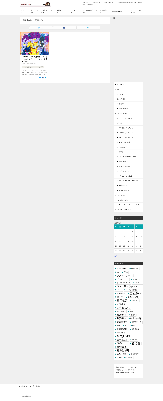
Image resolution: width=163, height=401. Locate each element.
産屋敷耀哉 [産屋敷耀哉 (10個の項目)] (135, 329)
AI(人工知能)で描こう (126, 142)
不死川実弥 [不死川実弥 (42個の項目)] (131, 290)
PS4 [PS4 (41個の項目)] (125, 272)
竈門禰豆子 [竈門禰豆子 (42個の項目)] (122, 340)
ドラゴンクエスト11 (125, 118)
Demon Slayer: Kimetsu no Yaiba (129, 205)
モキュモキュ (123, 94)
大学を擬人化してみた (126, 128)
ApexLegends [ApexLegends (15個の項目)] (122, 268)
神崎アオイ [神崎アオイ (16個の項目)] (121, 333)
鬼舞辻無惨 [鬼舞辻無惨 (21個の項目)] (121, 354)
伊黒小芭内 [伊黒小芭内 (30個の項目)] (132, 297)
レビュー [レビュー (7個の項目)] (119, 290)
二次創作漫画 (44, 11)
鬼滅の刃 (122, 104)
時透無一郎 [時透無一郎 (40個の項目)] (135, 318)
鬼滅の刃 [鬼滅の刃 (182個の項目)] (123, 350)
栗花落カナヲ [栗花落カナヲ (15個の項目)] (137, 322)
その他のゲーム (124, 190)
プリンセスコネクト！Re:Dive (128, 181)
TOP (27, 386)
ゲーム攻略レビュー (88, 11)
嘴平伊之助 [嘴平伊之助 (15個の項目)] (121, 304)
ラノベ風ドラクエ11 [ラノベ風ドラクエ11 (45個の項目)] (127, 286)
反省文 (121, 152)
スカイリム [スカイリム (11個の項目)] (136, 279)
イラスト (73, 11)
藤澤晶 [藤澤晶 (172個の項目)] (136, 343)
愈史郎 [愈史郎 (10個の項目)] (133, 315)
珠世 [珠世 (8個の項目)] (133, 325)
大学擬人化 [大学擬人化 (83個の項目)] (123, 307)
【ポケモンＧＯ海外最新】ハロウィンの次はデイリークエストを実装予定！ (34, 59)
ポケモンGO (39, 67)
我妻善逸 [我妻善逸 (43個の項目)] (121, 318)
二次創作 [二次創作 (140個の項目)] (135, 293)
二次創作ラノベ (58, 11)
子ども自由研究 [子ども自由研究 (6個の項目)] (121, 311)
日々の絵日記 (103, 11)
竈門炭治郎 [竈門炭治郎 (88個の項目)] (123, 336)
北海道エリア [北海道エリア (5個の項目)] (135, 300)
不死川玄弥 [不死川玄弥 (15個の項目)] (121, 293)
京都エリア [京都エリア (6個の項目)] (120, 297)
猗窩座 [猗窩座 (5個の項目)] (118, 325)
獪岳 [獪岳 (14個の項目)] (126, 325)
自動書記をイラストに (126, 132)
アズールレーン (124, 171)
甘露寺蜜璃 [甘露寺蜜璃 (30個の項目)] (122, 329)
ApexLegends (123, 108)
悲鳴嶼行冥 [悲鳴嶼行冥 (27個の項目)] (122, 315)
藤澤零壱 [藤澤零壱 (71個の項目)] (122, 347)
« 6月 (115, 256)
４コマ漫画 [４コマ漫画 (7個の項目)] (129, 357)
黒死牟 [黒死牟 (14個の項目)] (119, 357)
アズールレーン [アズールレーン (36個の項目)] (125, 275)
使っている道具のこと (126, 137)
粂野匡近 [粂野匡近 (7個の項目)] (134, 340)
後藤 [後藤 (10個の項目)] (131, 311)
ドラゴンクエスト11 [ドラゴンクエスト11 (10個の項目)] (123, 283)
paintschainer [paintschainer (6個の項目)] (134, 268)
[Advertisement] (128, 50)
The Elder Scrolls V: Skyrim (127, 157)
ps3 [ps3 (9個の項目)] (118, 272)
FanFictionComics (117, 11)
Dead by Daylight (124, 166)
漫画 (32, 11)
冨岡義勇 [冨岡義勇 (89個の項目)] (122, 300)
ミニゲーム (24, 11)
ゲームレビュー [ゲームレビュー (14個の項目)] (122, 279)
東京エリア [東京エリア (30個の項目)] (122, 322)
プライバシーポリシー (135, 11)
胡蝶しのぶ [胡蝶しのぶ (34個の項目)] (122, 343)
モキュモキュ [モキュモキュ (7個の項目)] (138, 283)
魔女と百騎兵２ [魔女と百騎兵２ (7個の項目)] (135, 354)
